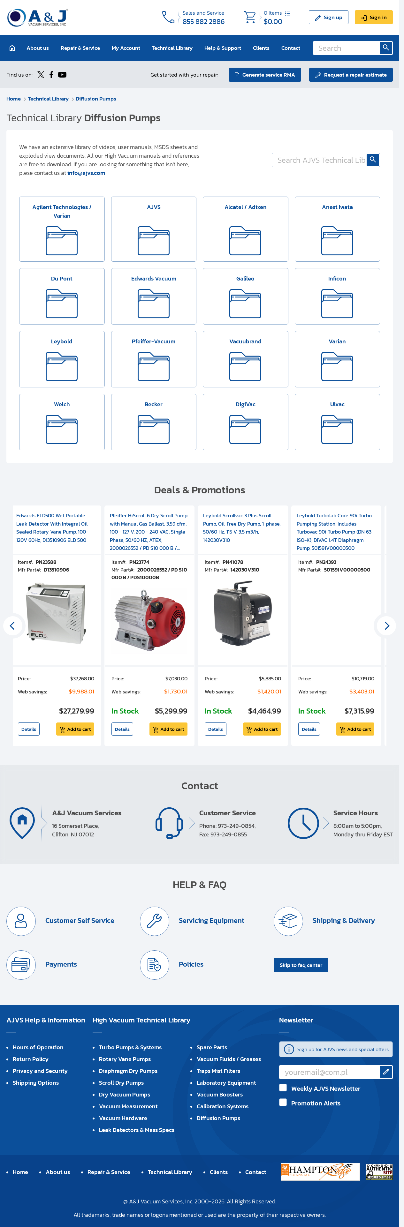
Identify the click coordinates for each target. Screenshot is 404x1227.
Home (13, 98)
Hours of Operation (38, 1047)
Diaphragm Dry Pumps (128, 1070)
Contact (290, 48)
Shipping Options (36, 1082)
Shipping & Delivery (343, 920)
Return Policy (31, 1059)
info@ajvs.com (86, 172)
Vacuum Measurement (128, 1106)
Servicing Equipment (210, 920)
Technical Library (172, 48)
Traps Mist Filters (218, 1070)
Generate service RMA (268, 75)
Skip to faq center (301, 965)
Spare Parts (212, 1047)
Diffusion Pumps (96, 98)
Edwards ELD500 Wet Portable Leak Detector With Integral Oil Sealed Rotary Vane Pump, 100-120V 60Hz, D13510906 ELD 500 (52, 528)
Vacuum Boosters (220, 1094)
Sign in (378, 17)
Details (28, 729)
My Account (126, 48)
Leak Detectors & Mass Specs (136, 1130)
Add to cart (79, 729)
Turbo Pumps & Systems (130, 1047)
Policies (190, 964)
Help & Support (222, 48)
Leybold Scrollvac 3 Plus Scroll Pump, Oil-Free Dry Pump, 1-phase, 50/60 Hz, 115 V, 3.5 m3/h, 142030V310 (241, 528)
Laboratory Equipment (226, 1082)
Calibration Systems (222, 1106)
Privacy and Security (40, 1070)
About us (38, 48)
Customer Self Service (79, 920)
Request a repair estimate (355, 75)
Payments (60, 964)
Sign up (333, 17)
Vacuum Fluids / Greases (229, 1059)
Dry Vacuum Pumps (124, 1094)
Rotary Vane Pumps (125, 1059)
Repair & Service (80, 48)
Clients (261, 48)
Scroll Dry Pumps (121, 1082)
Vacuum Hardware (123, 1118)
